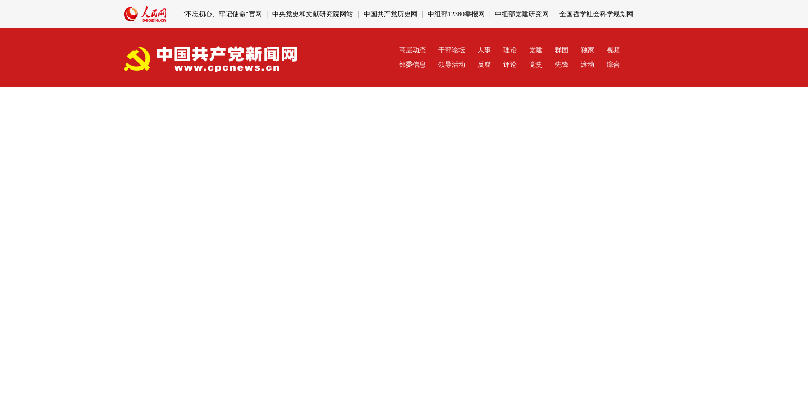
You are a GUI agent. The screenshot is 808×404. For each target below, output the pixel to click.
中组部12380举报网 (456, 14)
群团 (561, 50)
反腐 (484, 64)
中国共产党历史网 (390, 14)
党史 (536, 64)
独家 (587, 50)
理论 (510, 50)
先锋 (561, 64)
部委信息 (412, 64)
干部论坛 (451, 50)
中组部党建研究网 (522, 14)
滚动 (587, 64)
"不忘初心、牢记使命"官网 (222, 14)
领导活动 (451, 64)
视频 (613, 50)
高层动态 (412, 50)
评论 (510, 64)
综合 (613, 64)
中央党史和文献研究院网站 (312, 14)
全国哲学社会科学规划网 (596, 14)
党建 (536, 50)
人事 (484, 50)
